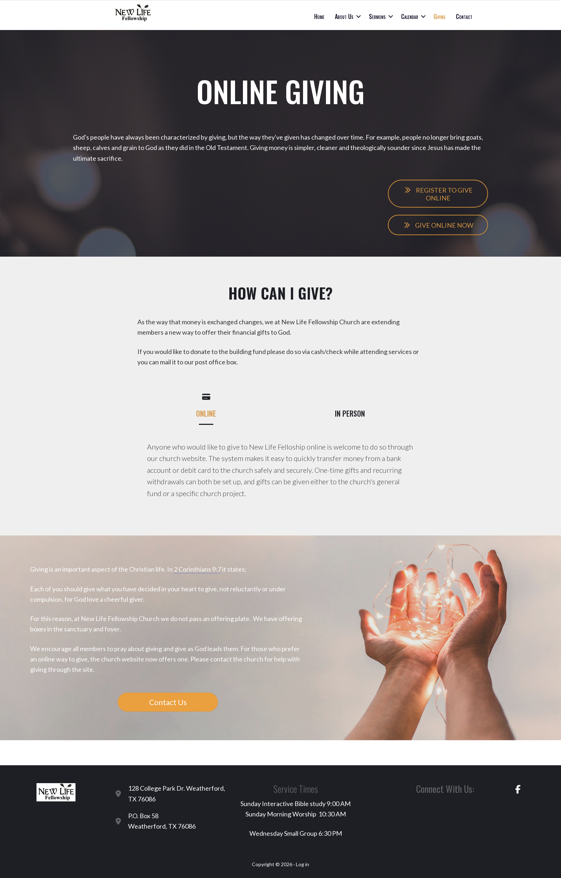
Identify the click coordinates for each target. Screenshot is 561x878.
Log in (302, 864)
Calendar (409, 16)
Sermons (377, 16)
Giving (439, 16)
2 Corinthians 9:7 (197, 569)
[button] (358, 16)
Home (319, 16)
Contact (464, 16)
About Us (344, 16)
